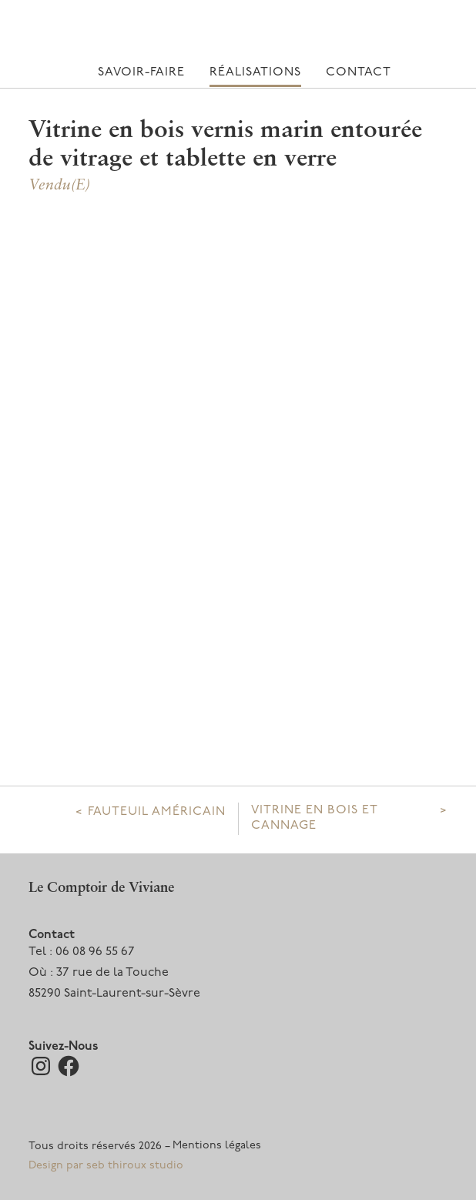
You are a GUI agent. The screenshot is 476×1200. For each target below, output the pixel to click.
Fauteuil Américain (157, 812)
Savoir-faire (141, 72)
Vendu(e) (59, 186)
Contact (358, 72)
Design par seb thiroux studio (105, 1166)
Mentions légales (217, 1145)
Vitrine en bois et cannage (314, 818)
